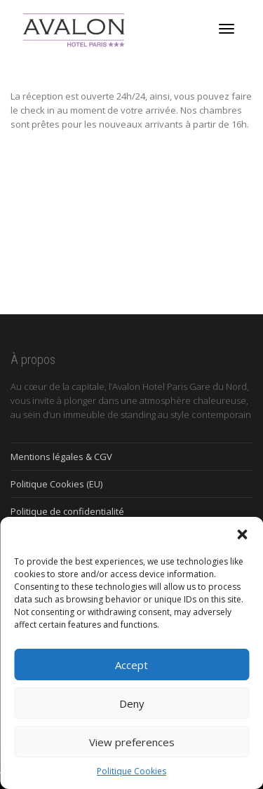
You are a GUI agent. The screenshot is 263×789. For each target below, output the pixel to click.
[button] (242, 534)
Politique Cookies (131, 771)
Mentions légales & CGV (61, 456)
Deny (131, 703)
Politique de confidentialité (67, 511)
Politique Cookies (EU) (56, 484)
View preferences (132, 742)
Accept (131, 665)
